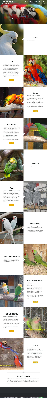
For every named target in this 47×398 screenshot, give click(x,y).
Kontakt (43, 3)
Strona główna (25, 1)
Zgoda (41, 397)
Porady (39, 1)
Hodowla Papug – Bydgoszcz (8, 2)
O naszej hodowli (33, 1)
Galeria (43, 1)
